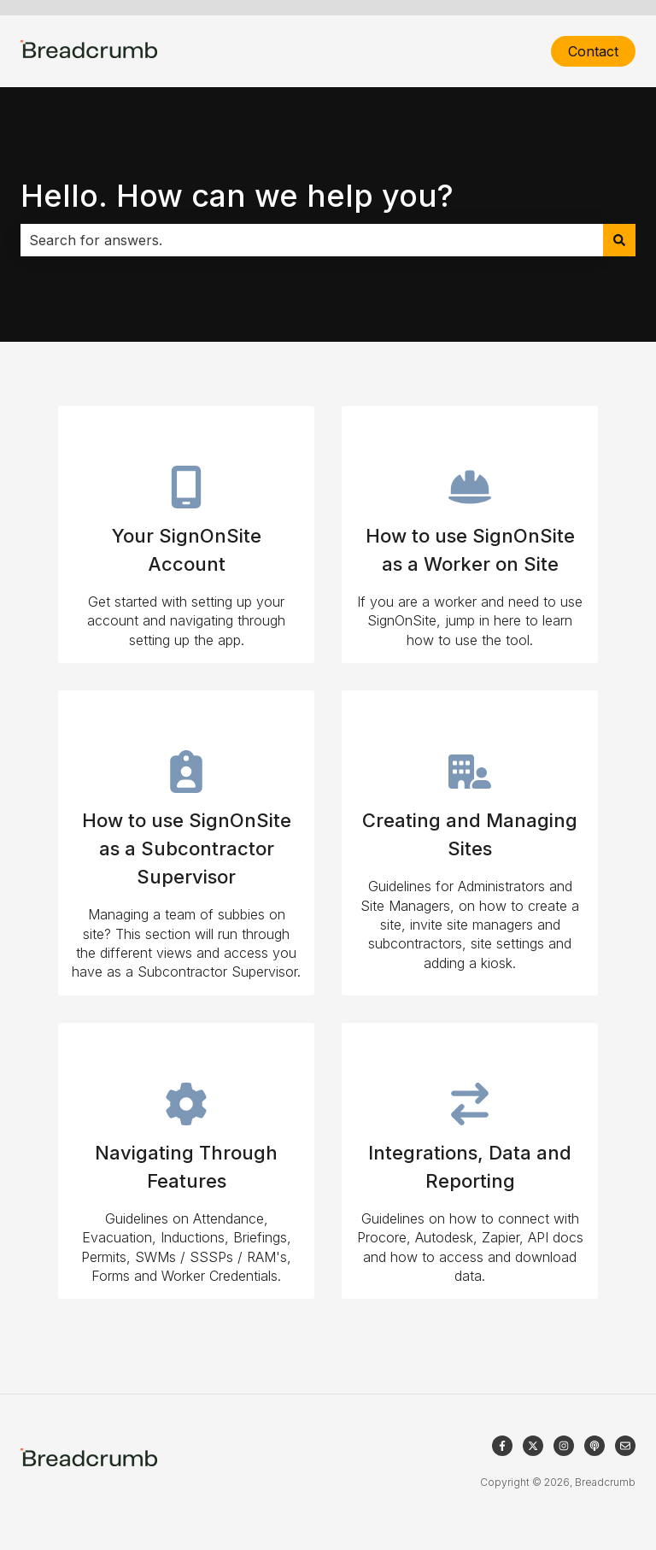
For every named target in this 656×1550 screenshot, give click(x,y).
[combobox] (311, 240)
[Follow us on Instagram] (564, 1446)
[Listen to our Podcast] (594, 1446)
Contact (593, 51)
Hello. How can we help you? (237, 195)
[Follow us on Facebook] (502, 1446)
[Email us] (625, 1446)
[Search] (619, 240)
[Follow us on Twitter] (533, 1446)
